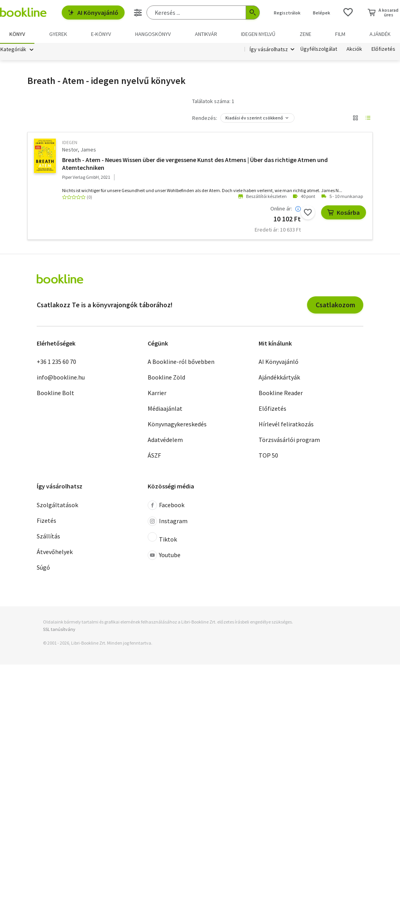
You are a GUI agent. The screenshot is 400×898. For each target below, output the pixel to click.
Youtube (164, 556)
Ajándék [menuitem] (380, 33)
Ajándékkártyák (279, 378)
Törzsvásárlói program (289, 440)
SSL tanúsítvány (59, 630)
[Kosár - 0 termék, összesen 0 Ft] (383, 12)
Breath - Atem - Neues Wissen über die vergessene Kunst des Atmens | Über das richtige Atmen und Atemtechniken (195, 164)
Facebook (166, 506)
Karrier (157, 393)
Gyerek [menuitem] (58, 33)
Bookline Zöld (166, 378)
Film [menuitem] (340, 33)
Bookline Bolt (55, 393)
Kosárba (343, 213)
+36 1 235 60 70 (56, 362)
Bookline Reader (281, 393)
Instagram (168, 522)
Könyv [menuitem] (17, 33)
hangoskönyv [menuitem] (153, 33)
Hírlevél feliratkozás (286, 425)
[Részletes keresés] (138, 12)
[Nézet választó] (355, 118)
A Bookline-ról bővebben (181, 362)
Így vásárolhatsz (269, 49)
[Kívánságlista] (348, 12)
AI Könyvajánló (93, 12)
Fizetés (46, 521)
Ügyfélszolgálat (318, 50)
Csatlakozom (335, 305)
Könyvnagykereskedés (177, 425)
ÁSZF (154, 456)
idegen (69, 143)
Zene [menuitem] (305, 33)
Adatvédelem (165, 440)
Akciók (354, 50)
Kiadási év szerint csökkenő (254, 118)
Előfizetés (383, 50)
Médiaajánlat (165, 409)
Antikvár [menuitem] (206, 33)
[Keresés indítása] (253, 12)
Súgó (43, 568)
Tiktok (162, 538)
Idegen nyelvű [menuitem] (258, 33)
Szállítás (48, 537)
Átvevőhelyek (55, 552)
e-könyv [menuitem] (101, 33)
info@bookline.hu (61, 378)
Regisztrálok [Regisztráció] (287, 13)
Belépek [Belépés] (321, 13)
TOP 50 (268, 456)
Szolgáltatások (57, 506)
